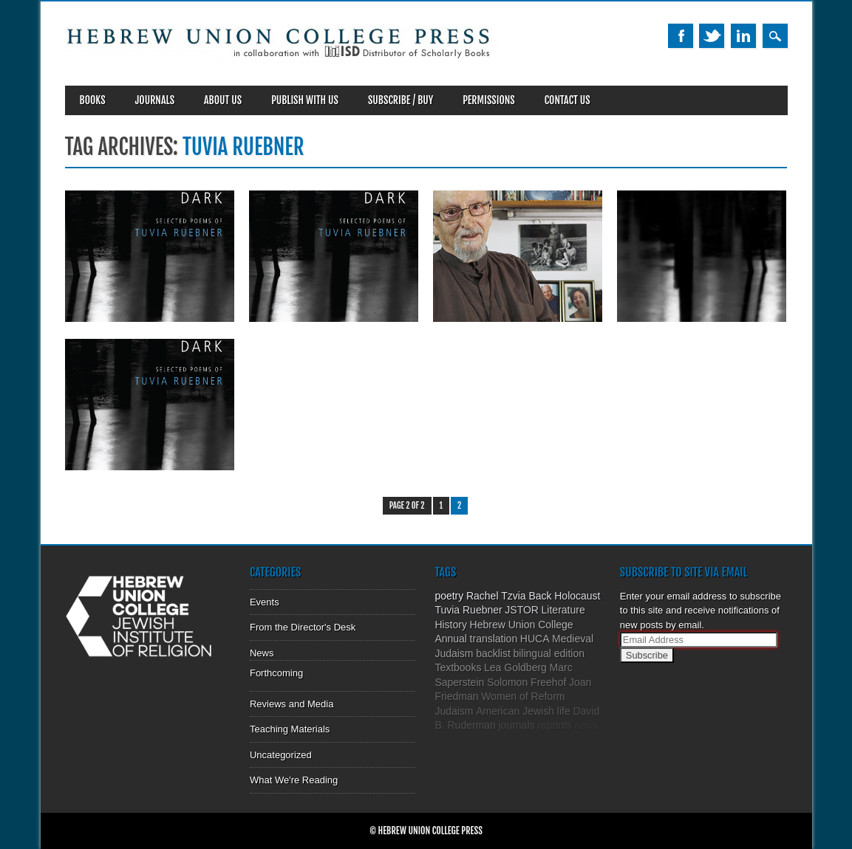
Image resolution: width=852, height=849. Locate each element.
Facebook (680, 36)
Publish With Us (304, 100)
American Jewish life (523, 711)
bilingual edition (549, 653)
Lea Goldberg (515, 667)
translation (494, 639)
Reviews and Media (291, 703)
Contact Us (567, 100)
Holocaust (577, 596)
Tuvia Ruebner (468, 610)
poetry (448, 596)
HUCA (535, 639)
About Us (223, 100)
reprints (554, 725)
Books (93, 100)
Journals (154, 100)
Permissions (489, 100)
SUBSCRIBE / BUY (400, 100)
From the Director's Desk (302, 627)
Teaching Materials (290, 729)
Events (264, 602)
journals (516, 725)
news (586, 725)
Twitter (711, 36)
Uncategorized (281, 754)
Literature (563, 610)
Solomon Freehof (526, 682)
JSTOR (522, 610)
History (450, 624)
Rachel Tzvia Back (509, 596)
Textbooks (457, 667)
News (262, 653)
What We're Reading (294, 780)
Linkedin (743, 36)
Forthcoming (276, 672)
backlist (493, 653)
